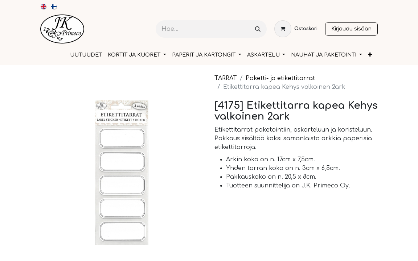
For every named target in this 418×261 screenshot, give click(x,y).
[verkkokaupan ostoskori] (296, 29)
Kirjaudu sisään (351, 29)
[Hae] (258, 29)
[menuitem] (44, 6)
